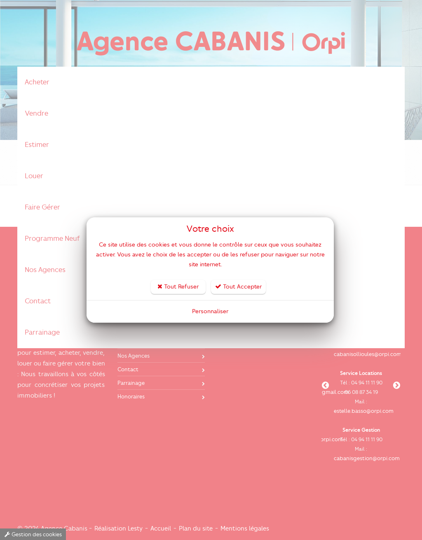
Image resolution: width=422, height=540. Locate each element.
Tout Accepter (238, 286)
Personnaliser (210, 311)
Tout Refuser (178, 286)
